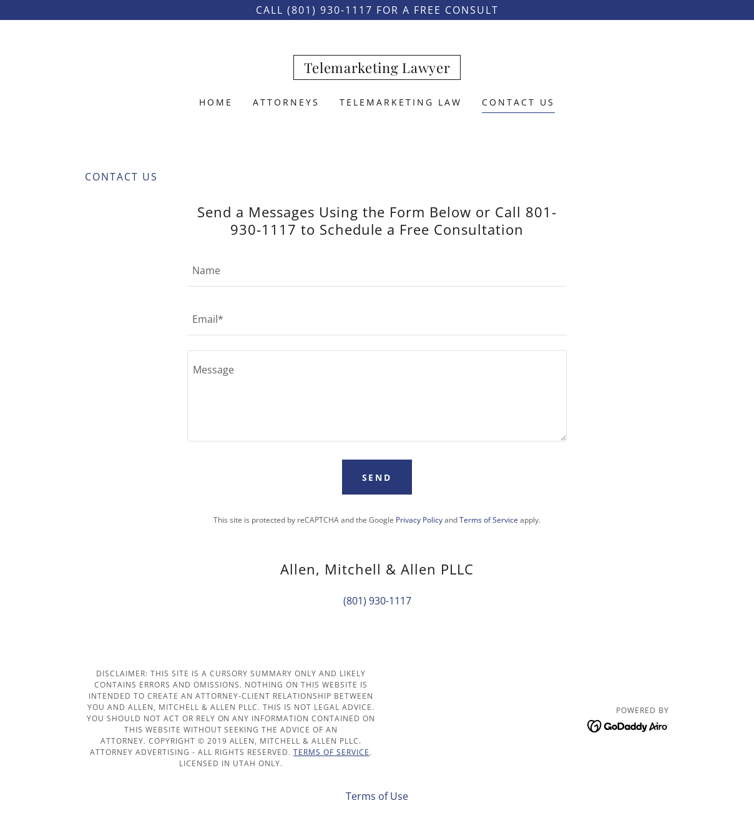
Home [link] (216, 102)
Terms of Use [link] (377, 796)
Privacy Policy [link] (419, 520)
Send (377, 477)
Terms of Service (331, 752)
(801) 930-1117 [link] (377, 601)
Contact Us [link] (518, 102)
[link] (377, 69)
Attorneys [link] (286, 102)
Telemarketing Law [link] (401, 102)
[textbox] (377, 270)
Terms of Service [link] (488, 520)
